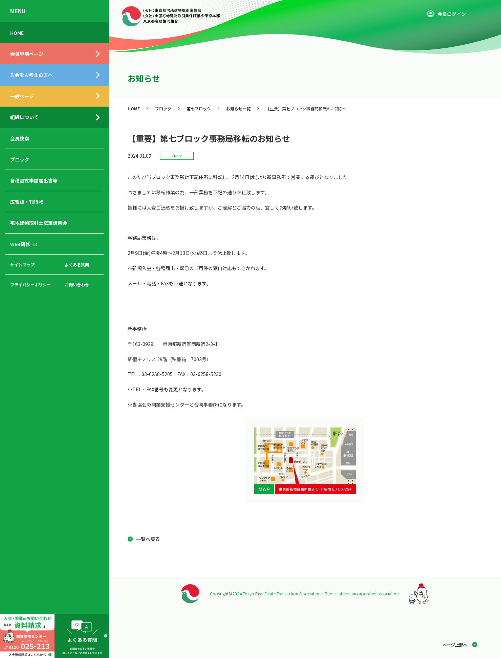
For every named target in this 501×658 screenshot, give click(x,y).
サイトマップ (22, 264)
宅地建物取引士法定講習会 (38, 222)
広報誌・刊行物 (26, 201)
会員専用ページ (26, 53)
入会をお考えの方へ (31, 74)
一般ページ (22, 96)
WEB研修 (20, 244)
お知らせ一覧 (238, 108)
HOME (17, 32)
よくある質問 (77, 264)
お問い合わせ (77, 284)
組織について (24, 117)
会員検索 (19, 138)
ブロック (19, 159)
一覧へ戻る (148, 538)
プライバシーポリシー (30, 284)
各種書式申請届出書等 (34, 180)
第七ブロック (199, 108)
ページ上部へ (455, 645)
